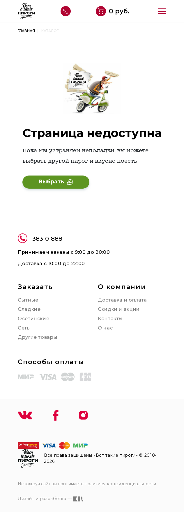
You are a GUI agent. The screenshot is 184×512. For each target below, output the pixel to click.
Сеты (24, 328)
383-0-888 (40, 239)
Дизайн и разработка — (50, 499)
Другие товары (37, 337)
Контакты (110, 318)
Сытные (28, 300)
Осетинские (33, 318)
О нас (105, 328)
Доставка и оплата (122, 300)
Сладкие (29, 309)
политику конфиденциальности (120, 483)
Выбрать (55, 181)
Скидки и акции (119, 309)
